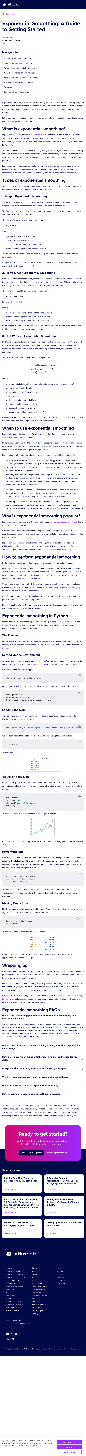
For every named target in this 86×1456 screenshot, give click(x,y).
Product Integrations (39, 1304)
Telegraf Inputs (37, 1307)
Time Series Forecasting (14, 1304)
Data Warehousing (12, 1307)
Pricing (8, 1292)
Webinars (35, 1280)
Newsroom (61, 1277)
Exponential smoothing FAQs (16, 91)
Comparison (75, 1349)
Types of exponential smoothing (18, 63)
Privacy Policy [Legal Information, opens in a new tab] (33, 1445)
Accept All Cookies (69, 1442)
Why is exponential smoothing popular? (21, 72)
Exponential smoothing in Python (18, 82)
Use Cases (10, 1295)
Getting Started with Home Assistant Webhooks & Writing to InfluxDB (63, 1202)
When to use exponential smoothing (19, 68)
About (59, 1268)
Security (52, 1349)
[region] (42, 1446)
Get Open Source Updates (31, 1152)
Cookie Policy (63, 1349)
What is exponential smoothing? (18, 58)
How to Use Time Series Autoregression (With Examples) (20, 1224)
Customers (35, 1274)
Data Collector (11, 1289)
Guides (34, 1268)
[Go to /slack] (13, 1339)
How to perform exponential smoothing (21, 77)
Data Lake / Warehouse (14, 1286)
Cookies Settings (69, 1452)
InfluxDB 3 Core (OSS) (40, 1295)
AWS (33, 1301)
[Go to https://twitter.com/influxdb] (12, 1334)
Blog (33, 1271)
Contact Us (61, 1280)
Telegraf (34, 1298)
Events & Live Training (39, 1286)
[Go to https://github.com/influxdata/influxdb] (8, 1339)
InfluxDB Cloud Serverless (15, 1274)
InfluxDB (47, 1002)
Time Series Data (12, 1298)
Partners (60, 1274)
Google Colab (39, 664)
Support (34, 1277)
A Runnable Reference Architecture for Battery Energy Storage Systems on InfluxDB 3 (62, 1180)
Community (8, 37)
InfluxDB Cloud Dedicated (15, 1277)
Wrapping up (9, 87)
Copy (79, 676)
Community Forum (38, 1292)
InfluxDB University (38, 1289)
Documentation (37, 1283)
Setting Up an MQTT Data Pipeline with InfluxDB (64, 1224)
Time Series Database (14, 1301)
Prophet (5, 625)
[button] (81, 5)
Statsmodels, (70, 621)
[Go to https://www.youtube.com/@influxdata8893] (8, 1334)
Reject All (69, 1447)
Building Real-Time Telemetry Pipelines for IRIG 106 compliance (20, 1179)
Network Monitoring (13, 1311)
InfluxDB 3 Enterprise (13, 1271)
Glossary (35, 1314)
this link (5, 648)
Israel (39, 1105)
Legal (45, 1349)
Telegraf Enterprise (13, 1280)
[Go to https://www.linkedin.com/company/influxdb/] (16, 1334)
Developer (5, 43)
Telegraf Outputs (37, 1311)
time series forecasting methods (63, 521)
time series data (37, 134)
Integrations (10, 1283)
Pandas (61, 621)
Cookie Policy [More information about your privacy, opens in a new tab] (23, 1445)
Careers (60, 1271)
